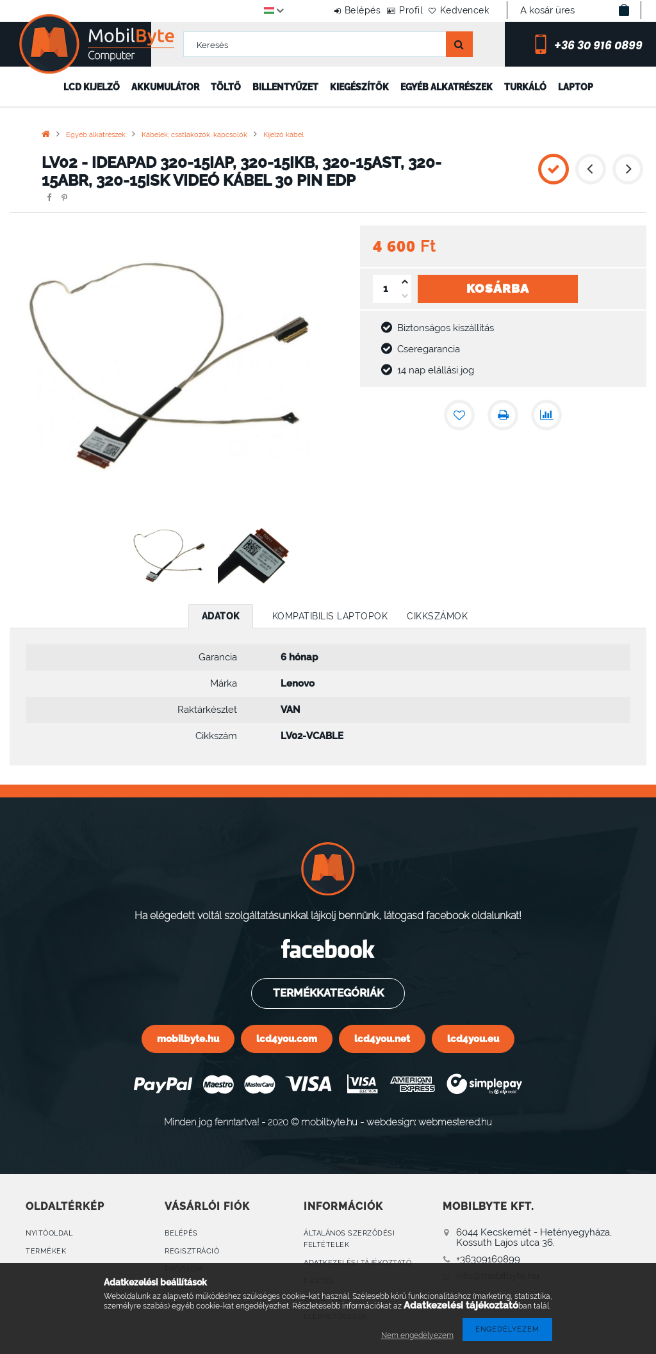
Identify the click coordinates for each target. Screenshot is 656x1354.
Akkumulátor (165, 87)
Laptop (575, 87)
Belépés (329, 10)
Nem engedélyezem (417, 1335)
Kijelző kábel (283, 135)
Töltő (226, 87)
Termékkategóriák (328, 992)
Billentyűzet (285, 87)
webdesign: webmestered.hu (429, 1121)
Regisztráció (192, 1251)
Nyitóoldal (49, 1233)
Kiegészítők (359, 87)
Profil (391, 10)
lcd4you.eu (473, 1038)
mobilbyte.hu (188, 1038)
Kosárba (497, 288)
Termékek (46, 1251)
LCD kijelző (91, 87)
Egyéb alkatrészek (446, 87)
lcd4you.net (382, 1038)
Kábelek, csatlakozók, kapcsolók (194, 135)
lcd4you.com (286, 1038)
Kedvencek (458, 10)
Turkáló (525, 87)
